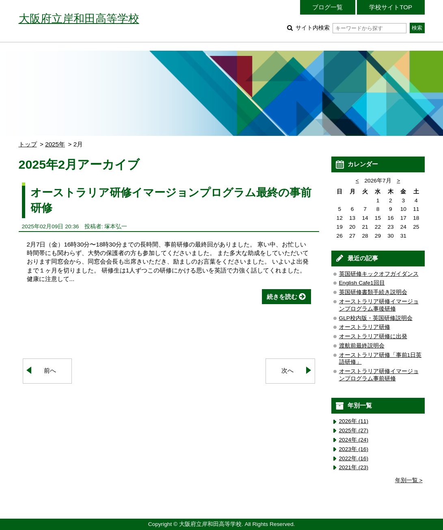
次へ (287, 370)
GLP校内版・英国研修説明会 (376, 318)
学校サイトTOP (390, 7)
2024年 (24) (354, 440)
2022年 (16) (354, 458)
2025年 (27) (354, 430)
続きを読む (282, 296)
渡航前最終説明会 (362, 346)
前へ (50, 370)
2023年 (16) (354, 449)
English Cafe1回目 (362, 283)
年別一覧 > (409, 480)
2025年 (55, 144)
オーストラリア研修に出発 (373, 336)
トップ (28, 144)
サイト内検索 (351, 28)
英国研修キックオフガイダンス (379, 274)
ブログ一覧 (327, 7)
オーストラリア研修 (364, 327)
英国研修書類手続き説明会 (373, 292)
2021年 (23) (354, 467)
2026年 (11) (354, 421)
